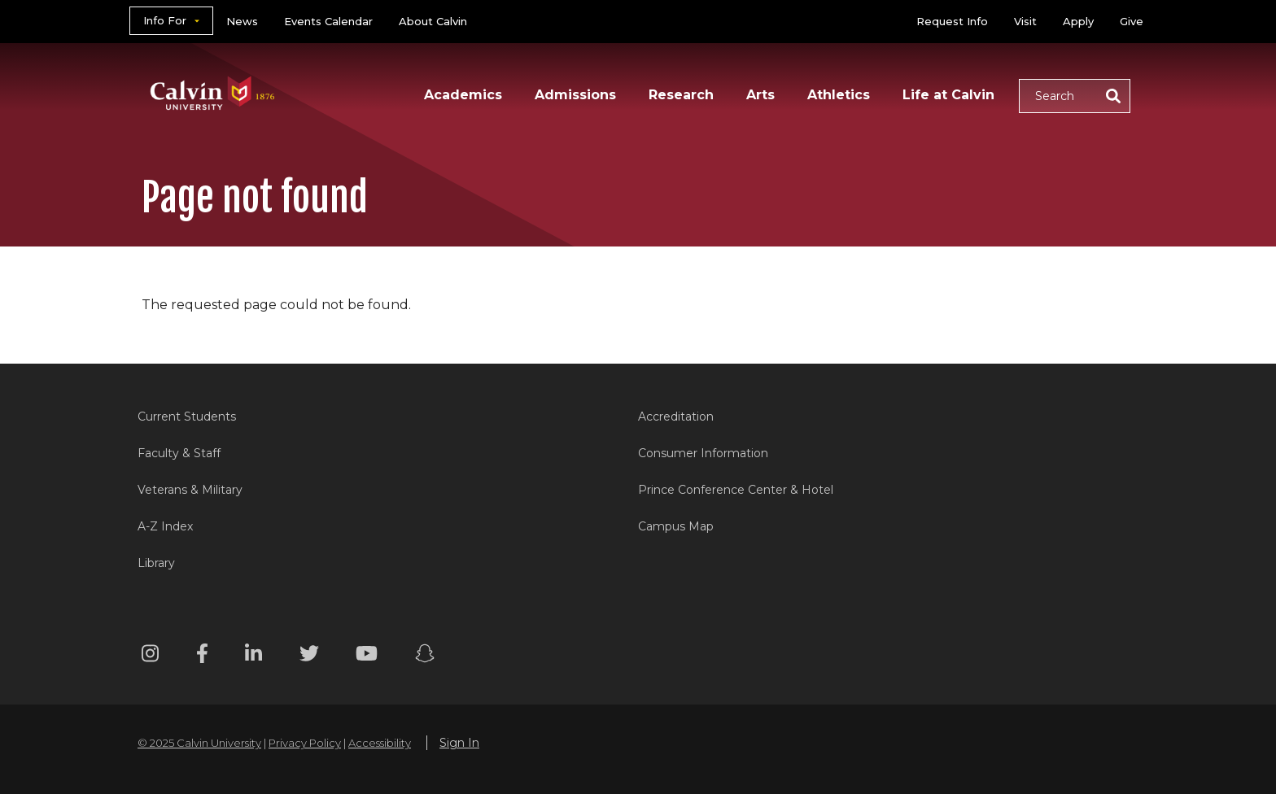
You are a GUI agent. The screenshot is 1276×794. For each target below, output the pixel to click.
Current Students (187, 416)
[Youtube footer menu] (367, 656)
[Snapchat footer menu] (425, 656)
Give (1131, 21)
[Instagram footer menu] (150, 656)
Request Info (952, 21)
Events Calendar (328, 21)
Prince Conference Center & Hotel (735, 489)
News (242, 21)
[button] (1074, 96)
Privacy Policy (305, 742)
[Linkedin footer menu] (253, 656)
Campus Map (676, 526)
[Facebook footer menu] (202, 656)
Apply (1078, 21)
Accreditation (676, 416)
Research (681, 95)
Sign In (459, 742)
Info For (164, 20)
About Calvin (433, 21)
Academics (463, 95)
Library (156, 563)
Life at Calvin (948, 95)
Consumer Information (703, 453)
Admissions (575, 95)
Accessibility (379, 742)
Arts (760, 95)
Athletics (838, 95)
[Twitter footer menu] (309, 656)
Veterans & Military (190, 489)
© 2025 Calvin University (199, 742)
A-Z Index (165, 526)
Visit (1025, 21)
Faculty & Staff (179, 453)
